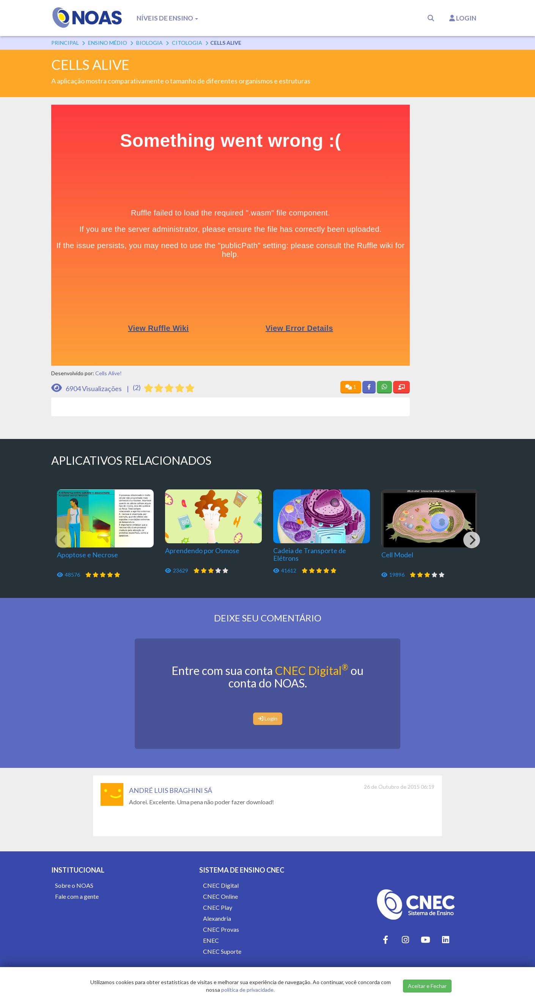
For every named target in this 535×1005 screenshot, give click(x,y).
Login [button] (267, 718)
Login (462, 18)
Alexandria (217, 918)
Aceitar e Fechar (427, 986)
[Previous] (63, 540)
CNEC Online (220, 896)
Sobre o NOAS (74, 885)
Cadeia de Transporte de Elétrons (309, 554)
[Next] (471, 540)
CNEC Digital (311, 670)
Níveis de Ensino (167, 18)
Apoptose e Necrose (87, 554)
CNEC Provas (221, 929)
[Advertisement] (452, 218)
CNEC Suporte (222, 951)
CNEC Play (217, 907)
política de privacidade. (248, 989)
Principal (65, 42)
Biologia (149, 42)
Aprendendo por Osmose (202, 550)
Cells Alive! (108, 373)
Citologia (187, 42)
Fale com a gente (77, 896)
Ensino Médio (107, 42)
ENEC (211, 940)
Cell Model (397, 554)
